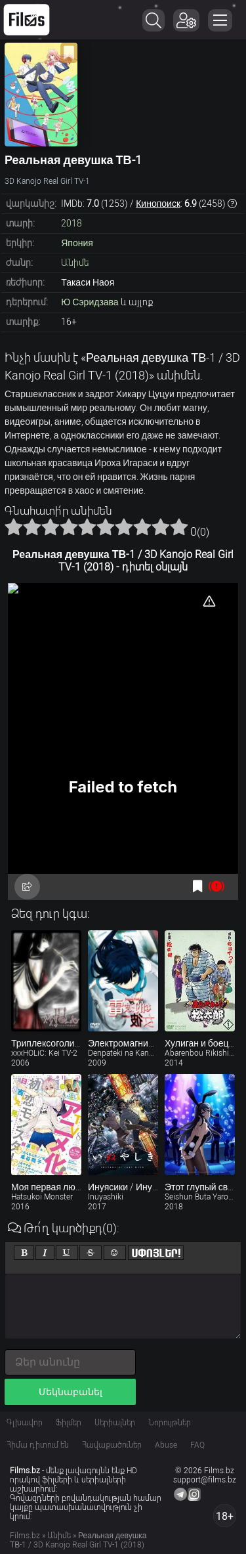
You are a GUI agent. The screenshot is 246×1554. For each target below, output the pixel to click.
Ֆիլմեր (68, 1422)
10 (179, 526)
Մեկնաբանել (70, 1392)
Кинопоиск (158, 203)
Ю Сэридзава (89, 302)
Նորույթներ (169, 1422)
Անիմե (75, 262)
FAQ (197, 1445)
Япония (77, 243)
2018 (71, 223)
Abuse (166, 1445)
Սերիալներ (114, 1422)
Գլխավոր (25, 1422)
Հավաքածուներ (112, 1445)
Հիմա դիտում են (38, 1445)
